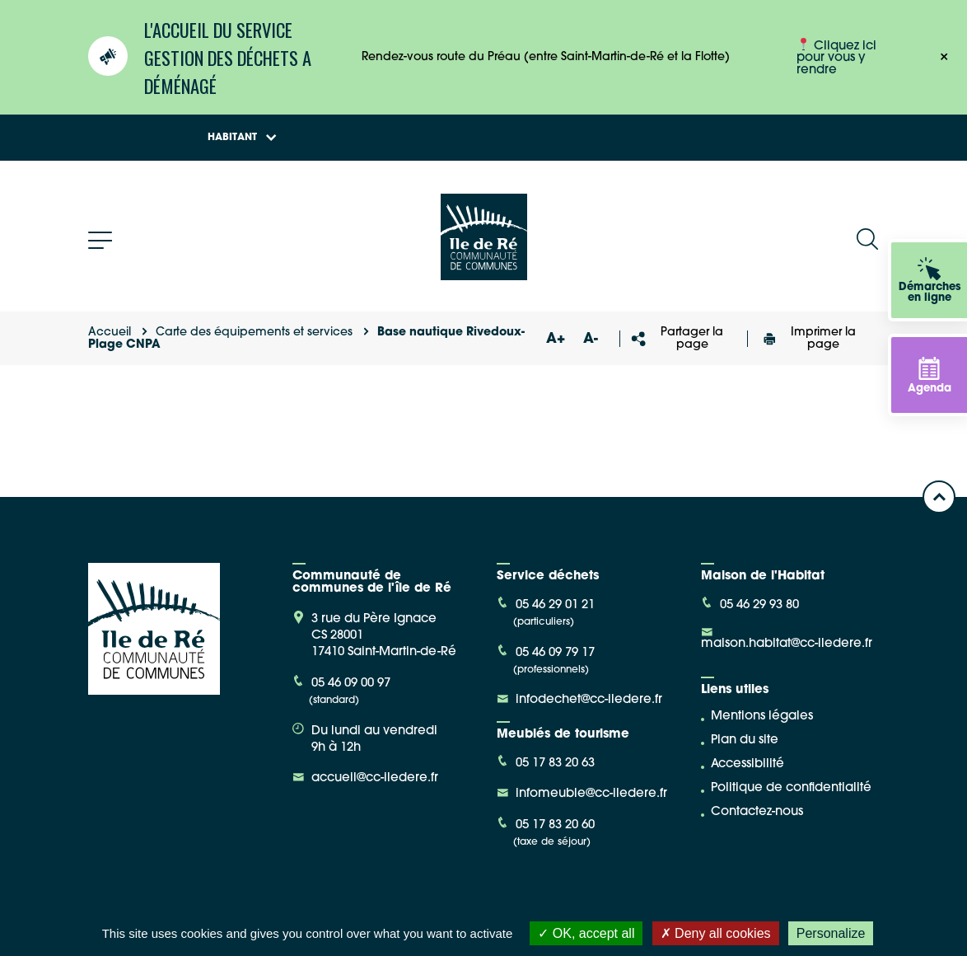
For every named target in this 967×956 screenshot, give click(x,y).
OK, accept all (586, 933)
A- (590, 339)
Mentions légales (762, 716)
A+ (556, 339)
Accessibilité (747, 764)
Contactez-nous (757, 812)
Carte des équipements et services (254, 332)
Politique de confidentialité (791, 788)
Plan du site (744, 740)
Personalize (831, 933)
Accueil (109, 332)
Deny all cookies (716, 933)
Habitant (242, 138)
